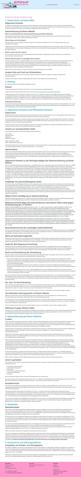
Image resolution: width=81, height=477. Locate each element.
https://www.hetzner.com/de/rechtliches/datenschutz (47, 92)
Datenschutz (56, 469)
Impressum (56, 474)
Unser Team (56, 466)
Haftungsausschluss (58, 472)
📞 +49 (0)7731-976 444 (51, 4)
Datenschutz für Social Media (60, 471)
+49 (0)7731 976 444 (12, 471)
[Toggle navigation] (76, 4)
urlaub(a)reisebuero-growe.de (15, 472)
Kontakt (55, 465)
